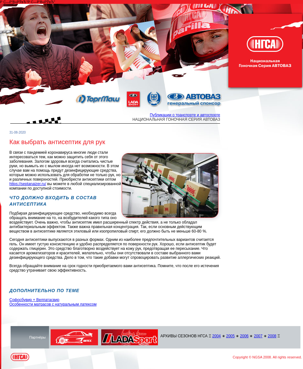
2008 (272, 336)
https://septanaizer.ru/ (27, 184)
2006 (244, 336)
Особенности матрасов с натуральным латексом (52, 304)
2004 (216, 336)
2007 (258, 336)
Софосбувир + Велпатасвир (34, 300)
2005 (230, 336)
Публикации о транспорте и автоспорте (185, 115)
